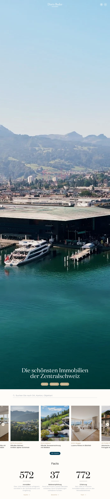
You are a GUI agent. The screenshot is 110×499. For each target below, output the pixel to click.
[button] (105, 4)
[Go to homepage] (55, 5)
